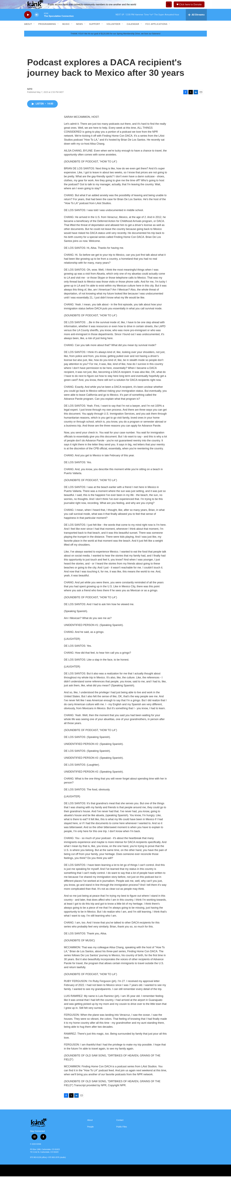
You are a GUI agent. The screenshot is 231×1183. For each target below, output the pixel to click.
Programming (47, 30)
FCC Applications (157, 30)
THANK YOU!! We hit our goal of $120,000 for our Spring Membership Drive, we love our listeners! (115, 40)
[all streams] (196, 21)
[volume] (36, 21)
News (79, 30)
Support (94, 30)
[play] (27, 21)
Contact (119, 1127)
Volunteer (114, 30)
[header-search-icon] (168, 8)
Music (66, 30)
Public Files (121, 1133)
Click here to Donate (191, 7)
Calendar (133, 30)
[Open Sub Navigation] (34, 30)
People (90, 1133)
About (28, 30)
